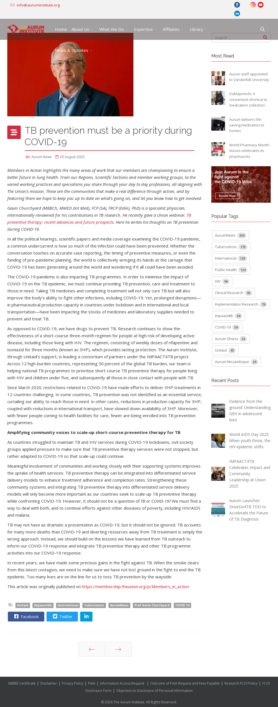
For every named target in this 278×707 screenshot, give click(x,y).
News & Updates (71, 50)
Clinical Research (233, 293)
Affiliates (171, 29)
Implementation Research (241, 304)
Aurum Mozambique (236, 362)
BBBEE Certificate (22, 683)
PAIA (91, 683)
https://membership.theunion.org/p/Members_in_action (135, 586)
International (68, 605)
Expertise (143, 29)
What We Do (111, 29)
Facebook (26, 616)
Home (61, 29)
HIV (222, 281)
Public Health (231, 270)
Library (196, 29)
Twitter (62, 616)
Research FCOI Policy (241, 683)
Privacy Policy (72, 683)
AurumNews (119, 605)
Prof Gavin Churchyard (152, 605)
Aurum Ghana (231, 339)
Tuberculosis (94, 605)
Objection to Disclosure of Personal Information (154, 690)
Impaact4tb (43, 605)
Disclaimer (48, 683)
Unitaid (22, 605)
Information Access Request (122, 683)
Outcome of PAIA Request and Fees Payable (185, 683)
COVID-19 (182, 605)
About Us (80, 29)
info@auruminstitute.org (38, 5)
